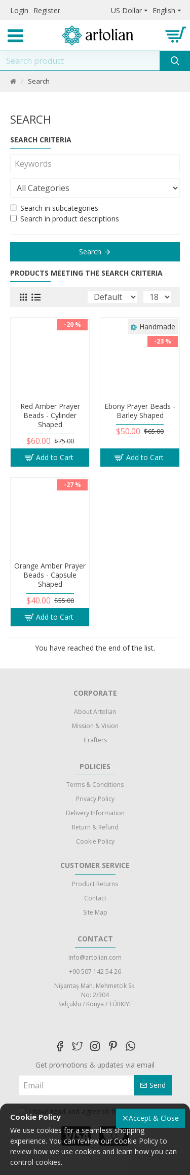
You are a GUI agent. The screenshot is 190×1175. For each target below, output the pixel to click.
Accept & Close (154, 1118)
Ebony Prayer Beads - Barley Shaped (139, 411)
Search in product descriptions (64, 218)
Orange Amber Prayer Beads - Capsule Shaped (50, 575)
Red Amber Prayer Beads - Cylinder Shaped (50, 415)
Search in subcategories (54, 208)
